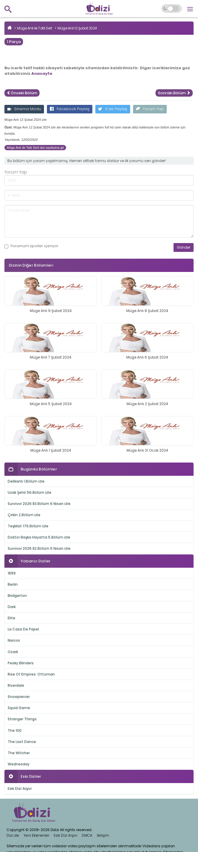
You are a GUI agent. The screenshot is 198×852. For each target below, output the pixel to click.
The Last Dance (22, 741)
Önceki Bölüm (22, 93)
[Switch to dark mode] (171, 8)
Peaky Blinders (21, 663)
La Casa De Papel (23, 629)
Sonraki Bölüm (174, 93)
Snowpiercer (19, 696)
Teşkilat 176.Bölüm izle (28, 526)
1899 (12, 573)
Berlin (13, 584)
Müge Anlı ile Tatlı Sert (34, 28)
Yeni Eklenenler (36, 835)
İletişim (103, 835)
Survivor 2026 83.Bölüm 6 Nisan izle (39, 503)
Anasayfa (41, 73)
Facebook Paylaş (69, 109)
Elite (11, 617)
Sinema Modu (24, 109)
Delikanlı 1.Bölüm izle (26, 481)
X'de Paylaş (112, 109)
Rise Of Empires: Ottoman (31, 674)
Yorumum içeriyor (31, 246)
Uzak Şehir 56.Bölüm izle (29, 492)
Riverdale (16, 685)
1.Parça (14, 41)
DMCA (87, 835)
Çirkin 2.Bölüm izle (24, 514)
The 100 (15, 730)
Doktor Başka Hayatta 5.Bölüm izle (39, 537)
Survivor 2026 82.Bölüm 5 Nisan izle (39, 548)
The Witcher (19, 752)
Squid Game (19, 707)
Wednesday (19, 764)
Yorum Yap (150, 109)
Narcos (14, 640)
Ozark (13, 651)
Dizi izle (12, 835)
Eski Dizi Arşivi (20, 788)
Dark (12, 606)
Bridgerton (17, 595)
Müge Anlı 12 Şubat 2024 (77, 28)
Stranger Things (22, 718)
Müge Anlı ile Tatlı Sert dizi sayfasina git (35, 147)
